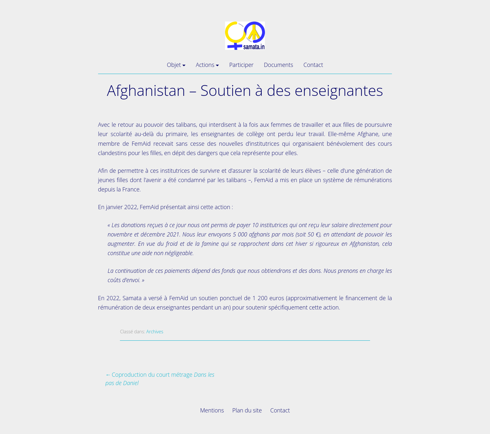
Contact (313, 65)
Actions (205, 65)
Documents (278, 65)
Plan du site (247, 410)
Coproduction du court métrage (159, 379)
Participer (241, 65)
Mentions (212, 410)
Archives (154, 331)
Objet (174, 65)
